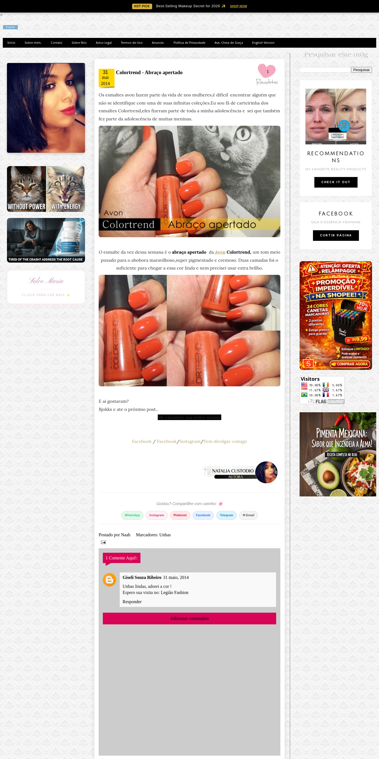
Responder (132, 601)
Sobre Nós (79, 43)
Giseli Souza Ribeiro (142, 577)
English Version (263, 43)
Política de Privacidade (189, 43)
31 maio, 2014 (176, 577)
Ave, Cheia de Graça (229, 43)
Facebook (142, 441)
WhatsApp (132, 515)
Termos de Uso (132, 43)
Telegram (226, 515)
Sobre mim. (33, 43)
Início (11, 43)
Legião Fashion (174, 592)
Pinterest (180, 515)
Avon (220, 252)
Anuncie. (158, 43)
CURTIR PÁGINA (336, 235)
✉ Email (248, 515)
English (10, 26)
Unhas (165, 534)
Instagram (189, 441)
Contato (56, 43)
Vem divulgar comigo (225, 441)
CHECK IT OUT (336, 182)
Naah (126, 534)
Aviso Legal (104, 43)
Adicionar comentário (189, 618)
